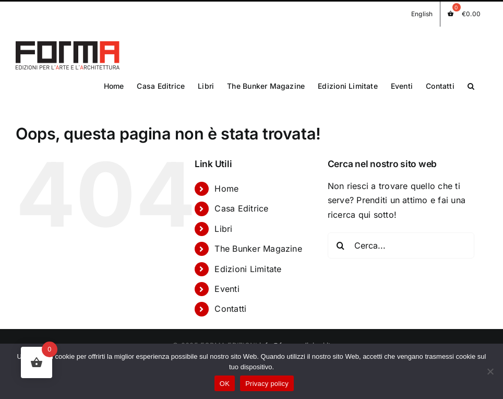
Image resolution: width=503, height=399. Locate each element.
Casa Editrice (241, 204)
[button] (471, 85)
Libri (223, 224)
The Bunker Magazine (258, 244)
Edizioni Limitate (247, 264)
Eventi (226, 284)
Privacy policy (267, 384)
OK (225, 384)
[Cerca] (341, 241)
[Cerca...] (401, 241)
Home (226, 184)
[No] (490, 371)
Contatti (230, 304)
